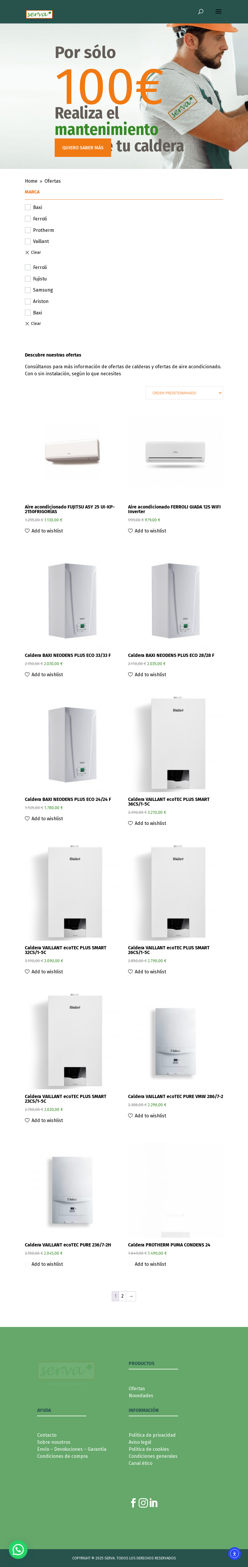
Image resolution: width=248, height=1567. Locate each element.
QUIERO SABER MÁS (83, 147)
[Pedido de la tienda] (184, 393)
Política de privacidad (152, 1458)
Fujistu (40, 279)
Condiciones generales (153, 1479)
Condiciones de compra (62, 1479)
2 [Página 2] (122, 1319)
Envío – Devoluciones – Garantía (71, 1472)
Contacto (46, 1458)
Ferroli (40, 219)
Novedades (141, 1419)
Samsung (43, 290)
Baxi (37, 207)
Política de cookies (149, 1472)
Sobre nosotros (53, 1465)
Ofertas (137, 1412)
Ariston (41, 301)
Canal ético (140, 1486)
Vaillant (41, 241)
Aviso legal (140, 1465)
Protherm (43, 230)
